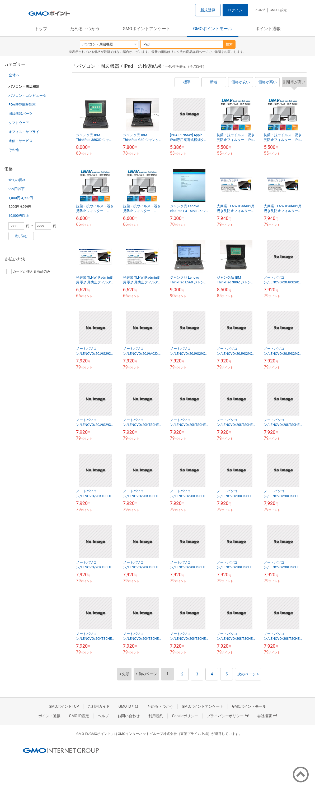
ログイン (235, 10)
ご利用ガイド (99, 706)
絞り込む (21, 236)
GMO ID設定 (278, 10)
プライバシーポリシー (227, 716)
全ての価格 (17, 180)
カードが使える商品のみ (28, 271)
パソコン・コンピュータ (27, 96)
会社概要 (267, 716)
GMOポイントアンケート (146, 28)
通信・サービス (20, 141)
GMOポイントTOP (64, 706)
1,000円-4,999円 (20, 198)
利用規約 (155, 716)
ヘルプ (260, 10)
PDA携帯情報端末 (22, 105)
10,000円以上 (18, 216)
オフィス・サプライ (23, 132)
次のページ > (248, 674)
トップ (41, 28)
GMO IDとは (129, 706)
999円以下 (16, 189)
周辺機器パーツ (20, 114)
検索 (229, 44)
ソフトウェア (18, 123)
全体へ (14, 75)
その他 (13, 150)
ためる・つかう (85, 28)
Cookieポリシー (185, 716)
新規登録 (207, 10)
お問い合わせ (128, 716)
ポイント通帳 (268, 28)
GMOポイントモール (212, 28)
